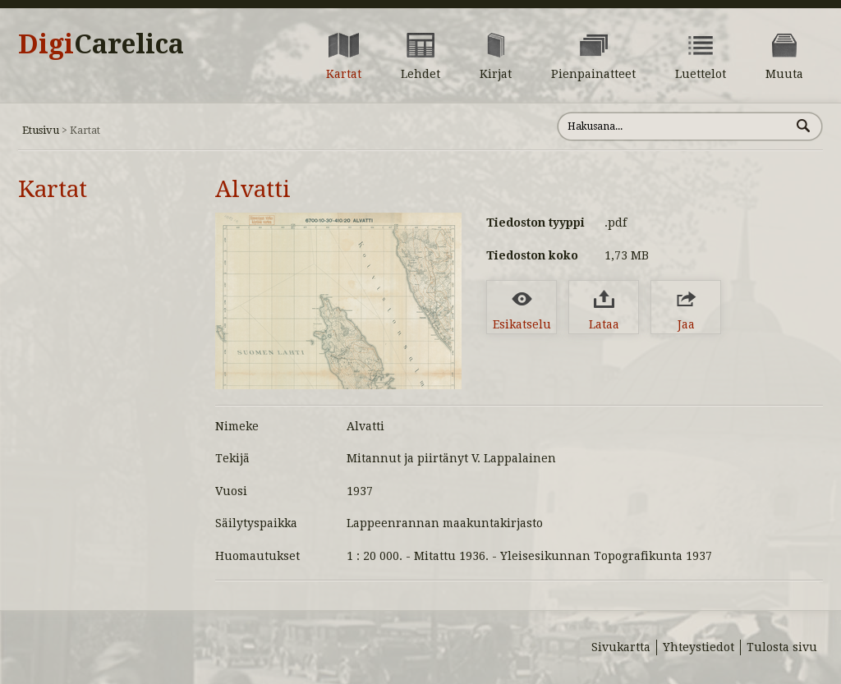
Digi (101, 44)
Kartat (52, 189)
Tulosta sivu (782, 647)
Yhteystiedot (698, 647)
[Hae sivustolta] (674, 126)
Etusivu (40, 130)
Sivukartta (620, 647)
